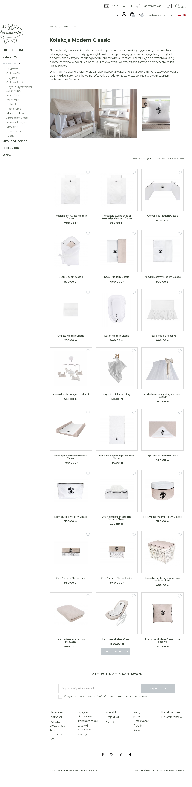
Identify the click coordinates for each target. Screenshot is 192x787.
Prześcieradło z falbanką (162, 338)
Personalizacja (18, 127)
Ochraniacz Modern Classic (162, 218)
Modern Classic (19, 118)
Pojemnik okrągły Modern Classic (162, 519)
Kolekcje (13, 69)
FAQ (53, 741)
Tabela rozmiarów (57, 735)
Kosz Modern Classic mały (71, 580)
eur (171, 15)
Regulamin (57, 715)
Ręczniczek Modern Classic (162, 458)
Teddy (13, 141)
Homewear (16, 136)
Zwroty (82, 737)
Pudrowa (15, 74)
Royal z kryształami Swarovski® (22, 94)
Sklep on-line (16, 55)
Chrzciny (15, 132)
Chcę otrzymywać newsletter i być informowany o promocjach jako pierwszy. (106, 698)
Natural (14, 109)
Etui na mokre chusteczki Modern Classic (116, 520)
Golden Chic (17, 79)
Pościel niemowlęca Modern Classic (71, 219)
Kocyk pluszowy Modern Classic (163, 279)
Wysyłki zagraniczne (85, 730)
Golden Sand (17, 88)
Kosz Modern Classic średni (116, 580)
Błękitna (14, 83)
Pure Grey (16, 100)
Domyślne (177, 161)
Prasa (136, 733)
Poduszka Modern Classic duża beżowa (162, 643)
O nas (10, 160)
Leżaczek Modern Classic (116, 642)
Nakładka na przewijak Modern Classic (116, 459)
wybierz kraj (155, 15)
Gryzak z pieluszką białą (116, 397)
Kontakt (111, 715)
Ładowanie (112, 654)
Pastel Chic (16, 114)
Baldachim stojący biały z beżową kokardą (162, 398)
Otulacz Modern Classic (70, 338)
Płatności (56, 719)
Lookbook (14, 153)
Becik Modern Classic (71, 279)
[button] (104, 146)
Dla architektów (171, 719)
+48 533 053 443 (152, 6)
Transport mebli (88, 723)
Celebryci (13, 62)
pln (165, 15)
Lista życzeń (141, 723)
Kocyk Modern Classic (116, 279)
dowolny (145, 161)
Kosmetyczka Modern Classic (70, 519)
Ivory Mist (15, 105)
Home (110, 724)
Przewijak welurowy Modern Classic (70, 459)
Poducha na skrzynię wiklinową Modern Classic (162, 581)
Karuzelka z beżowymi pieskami (71, 397)
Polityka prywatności (57, 726)
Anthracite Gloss (20, 123)
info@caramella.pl (122, 6)
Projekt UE (113, 719)
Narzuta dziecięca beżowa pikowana (71, 643)
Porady (137, 728)
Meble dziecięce (18, 146)
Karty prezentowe (141, 717)
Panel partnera (170, 715)
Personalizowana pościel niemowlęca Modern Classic (117, 219)
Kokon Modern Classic (116, 338)
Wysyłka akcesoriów (85, 717)
